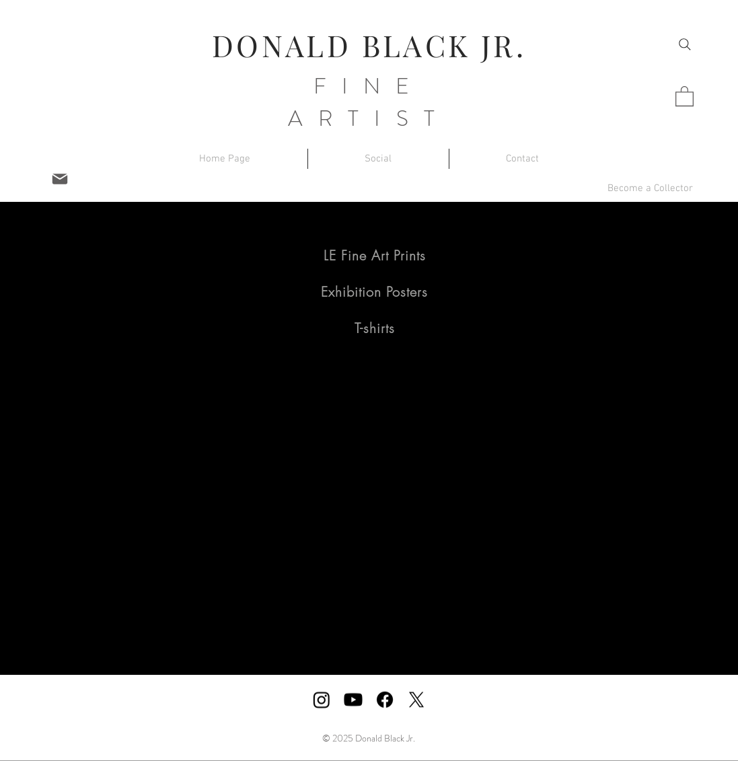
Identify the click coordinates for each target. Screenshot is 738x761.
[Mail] (60, 179)
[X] (416, 700)
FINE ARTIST (369, 102)
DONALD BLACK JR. (369, 45)
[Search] (685, 44)
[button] (684, 95)
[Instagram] (321, 700)
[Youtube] (353, 700)
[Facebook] (385, 700)
